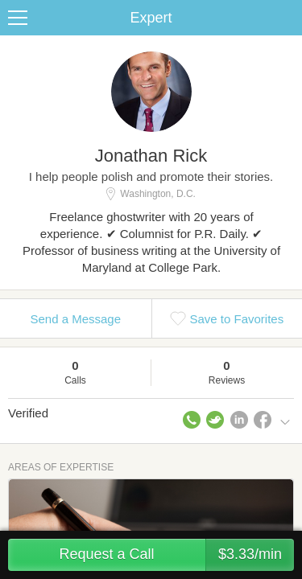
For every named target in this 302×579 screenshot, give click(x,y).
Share (286, 17)
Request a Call (176, 555)
